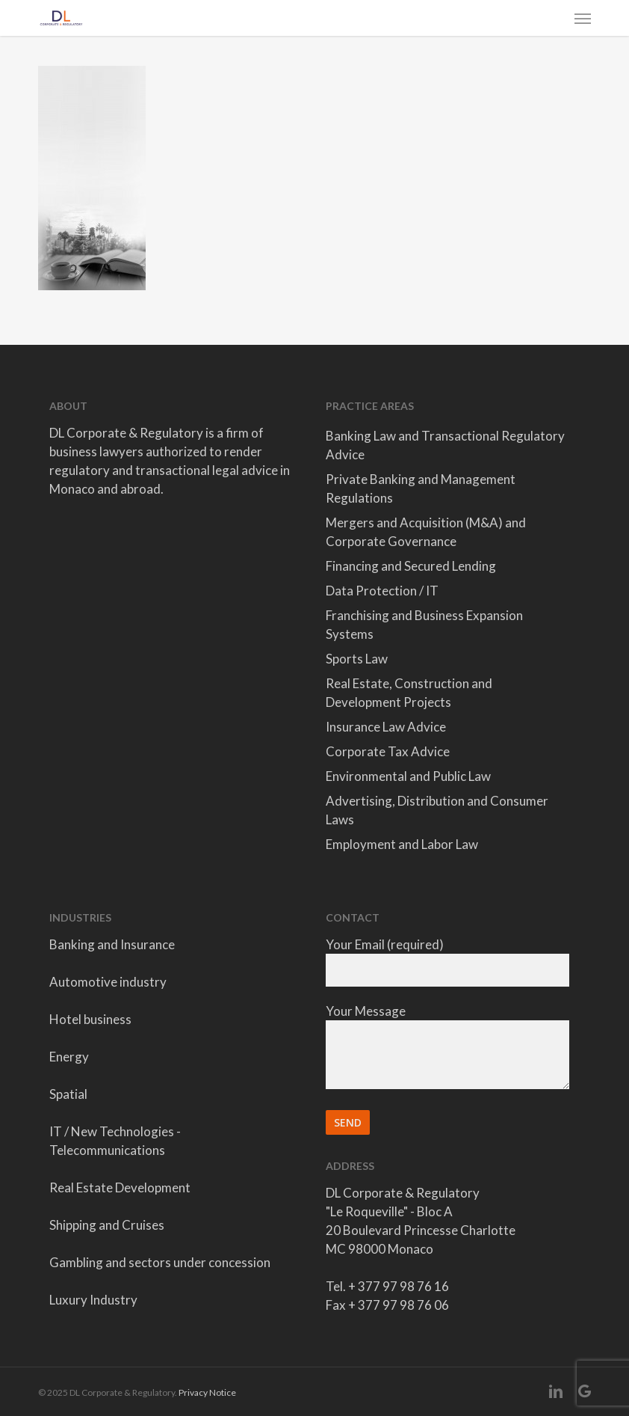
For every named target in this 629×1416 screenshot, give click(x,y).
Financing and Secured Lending (411, 566)
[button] (582, 17)
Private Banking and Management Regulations (420, 488)
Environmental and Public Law (408, 776)
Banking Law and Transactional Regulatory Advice (445, 445)
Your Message (447, 1048)
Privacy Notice (207, 1392)
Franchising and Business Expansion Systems (424, 624)
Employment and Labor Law (402, 844)
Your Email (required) (447, 962)
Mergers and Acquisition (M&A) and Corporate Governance (426, 532)
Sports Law (357, 658)
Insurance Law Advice (386, 727)
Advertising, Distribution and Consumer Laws (437, 810)
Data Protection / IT (382, 590)
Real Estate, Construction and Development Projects (409, 692)
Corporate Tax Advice (388, 751)
